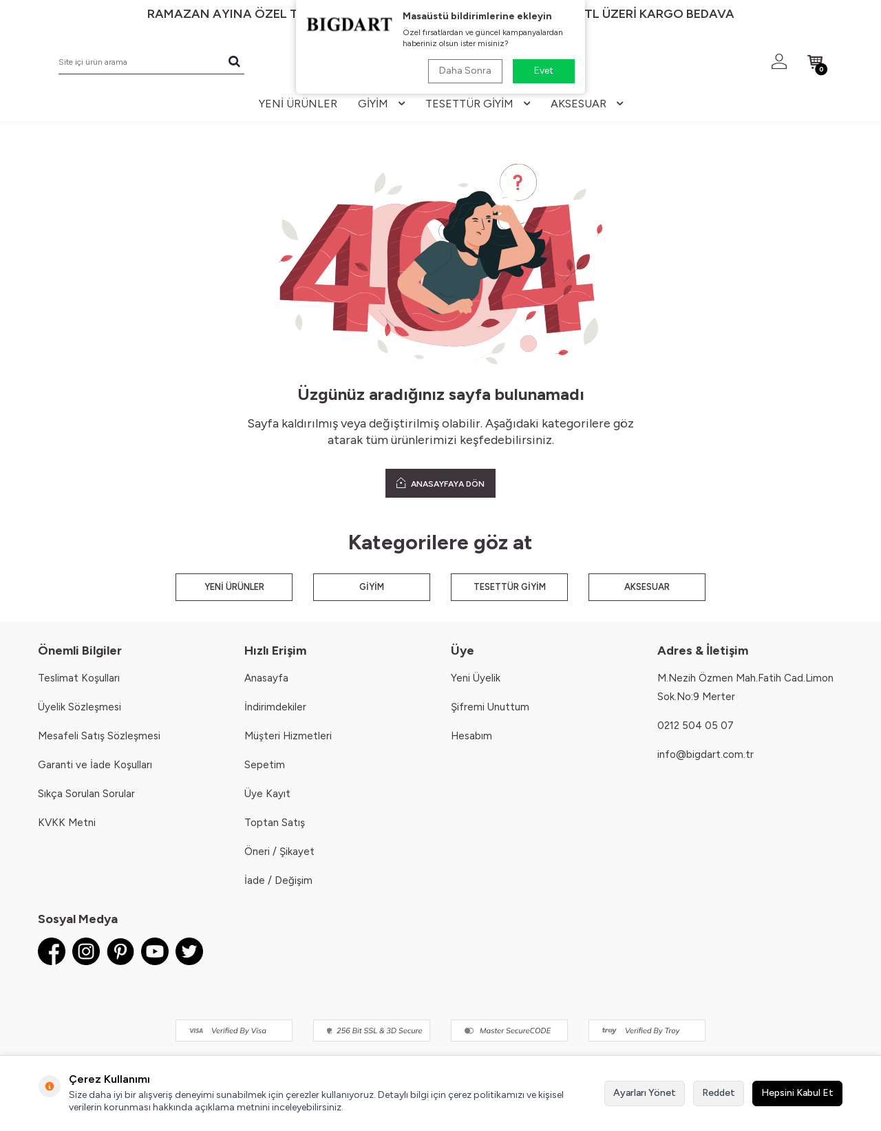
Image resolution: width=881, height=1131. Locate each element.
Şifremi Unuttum (490, 707)
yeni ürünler (298, 103)
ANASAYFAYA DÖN (440, 482)
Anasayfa (266, 678)
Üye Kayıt (267, 794)
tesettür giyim (477, 103)
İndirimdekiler (275, 707)
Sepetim (264, 765)
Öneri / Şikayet (279, 851)
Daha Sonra (465, 70)
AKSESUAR (647, 587)
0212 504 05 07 (695, 725)
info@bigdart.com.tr (705, 754)
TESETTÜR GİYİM (510, 587)
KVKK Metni (67, 822)
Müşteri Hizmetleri (288, 736)
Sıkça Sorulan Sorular (86, 794)
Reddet (718, 1093)
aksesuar (587, 103)
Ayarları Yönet (644, 1093)
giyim (381, 103)
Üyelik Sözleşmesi (79, 707)
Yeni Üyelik (475, 678)
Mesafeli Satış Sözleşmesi (99, 736)
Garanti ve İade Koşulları (95, 765)
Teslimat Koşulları (79, 678)
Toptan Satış (274, 822)
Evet (543, 70)
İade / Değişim (278, 880)
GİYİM (371, 587)
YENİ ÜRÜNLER (234, 587)
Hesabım (471, 736)
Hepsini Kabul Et (797, 1093)
